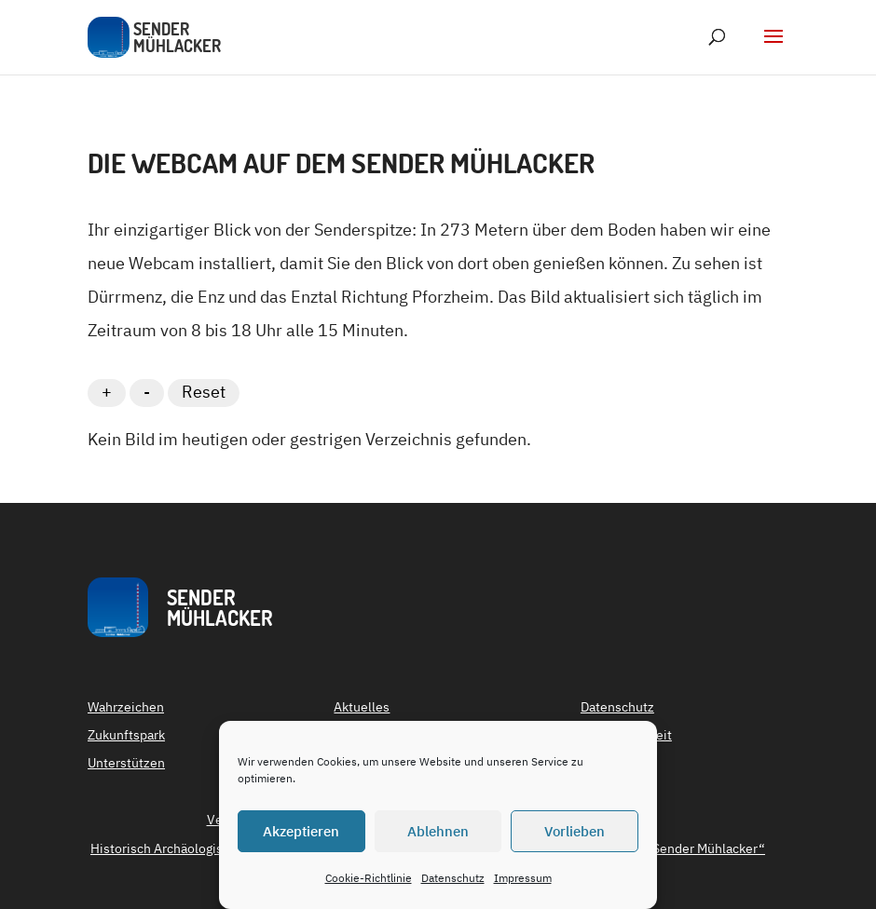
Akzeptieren (301, 831)
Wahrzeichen (126, 707)
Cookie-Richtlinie (368, 878)
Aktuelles (362, 707)
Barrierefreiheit (626, 735)
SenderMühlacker (220, 607)
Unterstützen (126, 763)
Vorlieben (574, 831)
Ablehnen (438, 831)
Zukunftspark (126, 735)
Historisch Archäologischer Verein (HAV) (209, 849)
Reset (204, 391)
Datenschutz (453, 878)
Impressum (523, 878)
